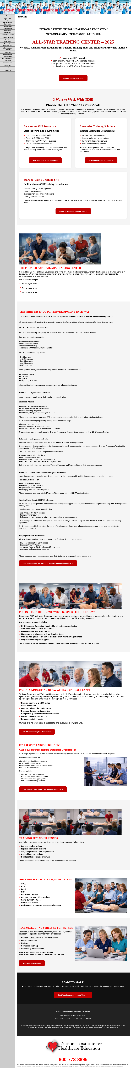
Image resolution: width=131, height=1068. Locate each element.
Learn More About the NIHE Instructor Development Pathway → (48, 563)
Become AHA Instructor (7, 23)
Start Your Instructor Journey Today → (73, 995)
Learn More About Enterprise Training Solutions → (43, 789)
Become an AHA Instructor (73, 78)
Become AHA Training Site (7, 55)
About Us (8, 68)
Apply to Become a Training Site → (73, 211)
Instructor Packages (7, 31)
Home (8, 16)
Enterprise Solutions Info (7, 44)
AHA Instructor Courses (8, 48)
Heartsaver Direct (7, 34)
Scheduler (7, 65)
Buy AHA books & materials (8, 59)
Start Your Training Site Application (37, 732)
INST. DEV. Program (7, 19)
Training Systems (7, 37)
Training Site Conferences (7, 27)
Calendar (8, 52)
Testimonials (7, 63)
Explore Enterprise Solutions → (101, 160)
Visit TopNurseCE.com (32, 963)
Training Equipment (7, 40)
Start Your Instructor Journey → (45, 160)
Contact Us (7, 70)
